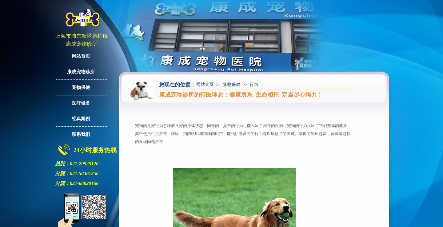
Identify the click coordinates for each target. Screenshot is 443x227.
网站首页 (205, 84)
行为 (253, 84)
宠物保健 (231, 84)
